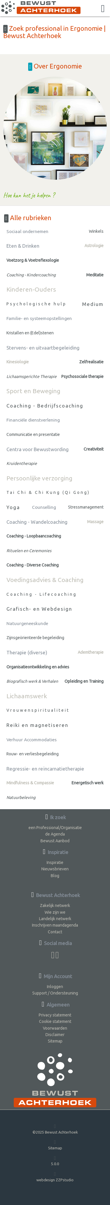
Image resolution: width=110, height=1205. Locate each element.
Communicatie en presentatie (33, 434)
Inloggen (55, 986)
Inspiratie (55, 862)
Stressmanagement (86, 507)
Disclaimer (55, 1034)
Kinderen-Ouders (31, 289)
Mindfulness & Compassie (30, 782)
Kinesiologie (17, 362)
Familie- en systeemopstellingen (39, 318)
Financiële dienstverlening (33, 419)
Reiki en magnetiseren (37, 725)
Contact (55, 932)
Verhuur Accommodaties (31, 739)
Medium (93, 304)
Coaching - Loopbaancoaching (33, 536)
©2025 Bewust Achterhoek (55, 1128)
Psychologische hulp (36, 304)
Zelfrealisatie (91, 362)
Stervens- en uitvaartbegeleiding (42, 347)
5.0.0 (55, 1160)
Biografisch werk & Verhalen (32, 681)
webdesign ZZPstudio (55, 1176)
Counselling (44, 507)
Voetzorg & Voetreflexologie (32, 260)
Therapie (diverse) (26, 652)
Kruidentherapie (21, 463)
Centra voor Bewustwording (37, 449)
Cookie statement (55, 1021)
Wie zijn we (55, 912)
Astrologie (94, 245)
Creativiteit (94, 449)
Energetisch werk (88, 782)
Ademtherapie (91, 652)
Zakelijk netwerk (55, 905)
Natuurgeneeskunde (27, 623)
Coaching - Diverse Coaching (32, 565)
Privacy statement (55, 1015)
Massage (95, 521)
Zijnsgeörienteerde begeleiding (35, 637)
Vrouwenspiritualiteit (38, 710)
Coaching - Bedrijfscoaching (44, 405)
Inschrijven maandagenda (55, 925)
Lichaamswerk (26, 695)
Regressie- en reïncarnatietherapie (45, 768)
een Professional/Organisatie (55, 827)
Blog (55, 875)
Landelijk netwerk (55, 918)
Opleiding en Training (84, 681)
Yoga (13, 507)
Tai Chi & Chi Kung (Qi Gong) (48, 492)
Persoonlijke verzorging (39, 478)
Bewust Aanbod (55, 840)
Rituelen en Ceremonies (28, 550)
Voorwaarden (55, 1028)
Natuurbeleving (20, 797)
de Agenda (55, 834)
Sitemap (55, 1041)
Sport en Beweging (33, 390)
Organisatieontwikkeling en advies (37, 667)
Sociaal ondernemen (27, 231)
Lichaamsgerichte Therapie (31, 376)
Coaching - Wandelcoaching (36, 522)
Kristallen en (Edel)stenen (30, 333)
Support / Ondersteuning (55, 993)
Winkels (96, 231)
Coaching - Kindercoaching (31, 275)
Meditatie (95, 275)
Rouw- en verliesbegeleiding (32, 754)
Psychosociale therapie (82, 376)
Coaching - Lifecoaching (41, 594)
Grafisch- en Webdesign (39, 609)
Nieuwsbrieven (55, 869)
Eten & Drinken (22, 246)
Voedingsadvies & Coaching (45, 579)
